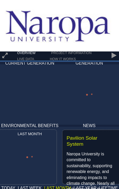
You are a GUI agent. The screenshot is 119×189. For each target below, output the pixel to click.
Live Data (25, 59)
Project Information (71, 53)
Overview (26, 53)
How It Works (63, 59)
